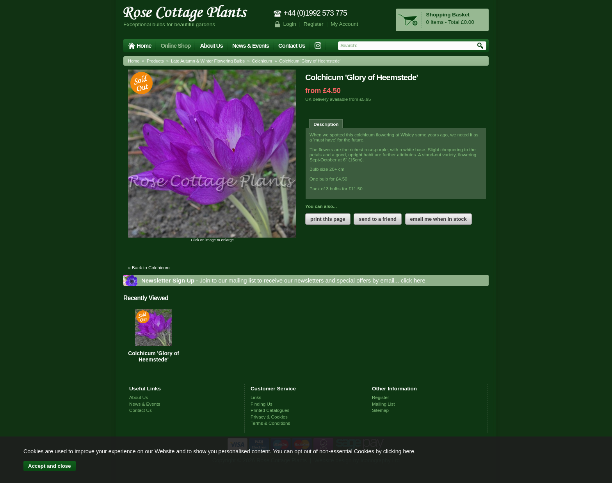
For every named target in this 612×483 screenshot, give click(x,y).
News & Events (250, 45)
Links (256, 397)
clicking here (398, 451)
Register (314, 24)
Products (155, 61)
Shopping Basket (448, 15)
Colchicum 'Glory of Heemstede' (153, 356)
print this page (327, 219)
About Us (211, 45)
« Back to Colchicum (149, 267)
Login (289, 24)
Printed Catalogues (270, 410)
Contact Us (291, 45)
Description (325, 124)
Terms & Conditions (270, 423)
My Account (344, 24)
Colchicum (262, 61)
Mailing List (383, 403)
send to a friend (378, 219)
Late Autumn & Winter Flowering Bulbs (208, 61)
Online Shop (176, 45)
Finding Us (261, 403)
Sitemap (380, 410)
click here (413, 280)
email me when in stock (438, 219)
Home (144, 45)
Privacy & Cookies (269, 416)
